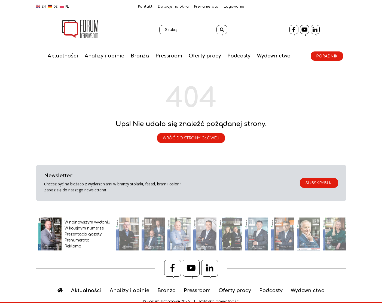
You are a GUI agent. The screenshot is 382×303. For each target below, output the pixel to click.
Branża (166, 54)
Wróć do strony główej (191, 138)
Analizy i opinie (130, 54)
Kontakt (145, 6)
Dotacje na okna (173, 6)
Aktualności (89, 54)
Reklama (73, 246)
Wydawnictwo (300, 54)
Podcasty (265, 54)
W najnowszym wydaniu (87, 222)
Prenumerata (206, 6)
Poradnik (198, 73)
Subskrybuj (318, 183)
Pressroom (194, 54)
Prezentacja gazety (83, 234)
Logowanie (234, 6)
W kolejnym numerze (84, 228)
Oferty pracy (231, 54)
